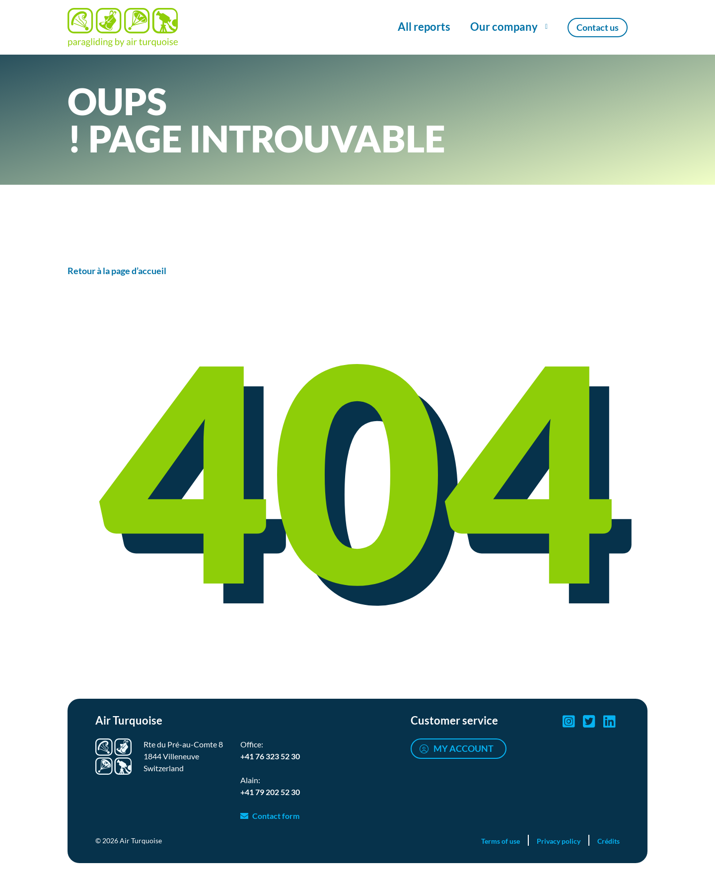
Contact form (275, 815)
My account (463, 748)
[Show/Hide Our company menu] (509, 27)
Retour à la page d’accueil (117, 270)
